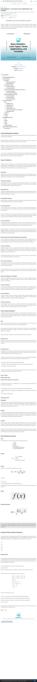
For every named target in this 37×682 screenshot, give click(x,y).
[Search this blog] (33, 1)
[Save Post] (3, 17)
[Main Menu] (1, 1)
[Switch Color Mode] (31, 1)
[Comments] (13, 17)
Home (2, 7)
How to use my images (18, 64)
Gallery (18, 3)
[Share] (8, 17)
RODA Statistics (18, 605)
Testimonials (25, 3)
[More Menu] (36, 1)
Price (21, 3)
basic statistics (4, 153)
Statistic (14, 3)
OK (34, 680)
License (18, 62)
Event (11, 3)
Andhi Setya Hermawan (21, 66)
